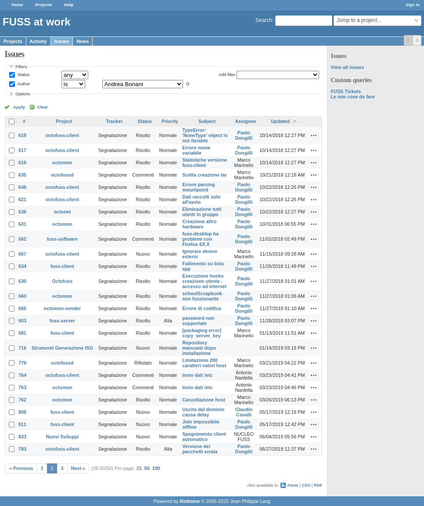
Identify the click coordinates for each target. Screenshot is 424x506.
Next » (78, 468)
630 (22, 281)
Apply (19, 107)
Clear (42, 107)
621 (22, 199)
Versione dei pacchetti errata (199, 449)
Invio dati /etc (197, 375)
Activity (38, 41)
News (82, 41)
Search (263, 20)
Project (64, 121)
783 (22, 449)
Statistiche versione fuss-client (204, 162)
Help (69, 4)
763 (22, 387)
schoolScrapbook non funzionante (202, 296)
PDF (318, 485)
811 (22, 424)
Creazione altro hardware (199, 224)
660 (22, 296)
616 (22, 162)
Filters (21, 66)
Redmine (190, 501)
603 (22, 320)
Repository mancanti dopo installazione (199, 348)
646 (22, 187)
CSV (306, 485)
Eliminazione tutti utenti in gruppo (201, 211)
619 (22, 135)
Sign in (413, 4)
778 (22, 362)
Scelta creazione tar (204, 174)
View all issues (347, 67)
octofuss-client (62, 135)
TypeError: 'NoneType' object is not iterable (204, 135)
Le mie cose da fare (352, 96)
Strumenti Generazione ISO (62, 348)
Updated (280, 121)
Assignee (245, 121)
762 (22, 399)
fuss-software (62, 239)
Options (22, 93)
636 (22, 211)
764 (22, 375)
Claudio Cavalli (244, 412)
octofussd (62, 174)
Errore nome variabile (196, 150)
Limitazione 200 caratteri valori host (204, 363)
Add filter (227, 74)
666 (22, 308)
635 (22, 174)
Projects (44, 4)
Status (22, 74)
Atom (292, 485)
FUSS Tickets (346, 91)
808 (22, 412)
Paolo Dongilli (244, 135)
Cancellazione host (203, 399)
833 (22, 436)
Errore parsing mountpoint (198, 187)
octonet (62, 211)
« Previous (21, 468)
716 (22, 348)
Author (23, 83)
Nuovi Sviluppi (62, 436)
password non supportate (198, 320)
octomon (62, 162)
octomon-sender (62, 308)
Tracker (114, 121)
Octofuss (62, 281)
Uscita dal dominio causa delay (203, 412)
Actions (313, 135)
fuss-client (62, 266)
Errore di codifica (201, 308)
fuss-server (62, 320)
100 (156, 468)
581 (22, 333)
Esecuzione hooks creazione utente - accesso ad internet (204, 281)
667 (22, 254)
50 (147, 468)
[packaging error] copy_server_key (201, 333)
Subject (207, 121)
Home (17, 4)
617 (22, 150)
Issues (61, 41)
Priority (170, 121)
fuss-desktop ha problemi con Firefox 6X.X (200, 239)
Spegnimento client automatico (204, 436)
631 (22, 224)
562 (22, 239)
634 (22, 266)
